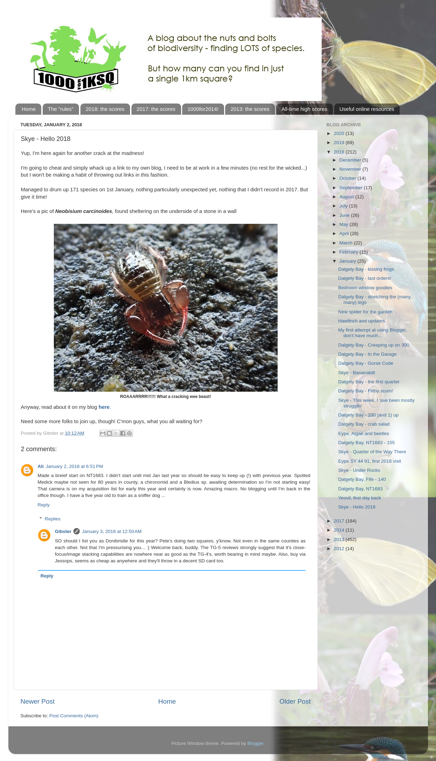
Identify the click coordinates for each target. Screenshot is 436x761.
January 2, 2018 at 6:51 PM (74, 466)
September (351, 187)
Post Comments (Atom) (73, 715)
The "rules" (60, 109)
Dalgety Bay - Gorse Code (365, 363)
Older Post (294, 701)
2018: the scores (105, 109)
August (347, 196)
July (344, 205)
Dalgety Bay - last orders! (364, 278)
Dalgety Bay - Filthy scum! (365, 390)
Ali (41, 466)
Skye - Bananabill (356, 372)
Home (29, 109)
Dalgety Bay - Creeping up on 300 (373, 345)
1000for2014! (202, 109)
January (348, 261)
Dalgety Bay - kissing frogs (366, 269)
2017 (339, 521)
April (344, 233)
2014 (339, 530)
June (345, 215)
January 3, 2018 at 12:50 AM (112, 531)
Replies (52, 518)
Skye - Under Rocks (359, 470)
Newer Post (38, 701)
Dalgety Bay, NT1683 (360, 488)
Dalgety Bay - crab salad (363, 424)
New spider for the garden (365, 311)
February (349, 252)
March (346, 243)
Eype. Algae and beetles (363, 433)
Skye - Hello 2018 (357, 507)
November (351, 169)
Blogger (256, 743)
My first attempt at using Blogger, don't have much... (372, 332)
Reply (44, 504)
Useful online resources (366, 109)
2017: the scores (156, 109)
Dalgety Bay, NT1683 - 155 (366, 442)
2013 (339, 539)
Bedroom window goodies (365, 287)
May (344, 224)
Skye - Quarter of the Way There (372, 451)
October (348, 178)
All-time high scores (304, 109)
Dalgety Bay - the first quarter (369, 381)
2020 (339, 133)
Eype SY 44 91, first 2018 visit (369, 461)
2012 (339, 548)
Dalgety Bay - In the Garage (367, 354)
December (351, 160)
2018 (339, 152)
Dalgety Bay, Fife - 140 (362, 479)
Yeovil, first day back (359, 497)
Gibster (63, 531)
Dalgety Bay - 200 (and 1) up (368, 415)
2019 (339, 142)
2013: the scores (249, 109)
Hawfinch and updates (361, 320)
